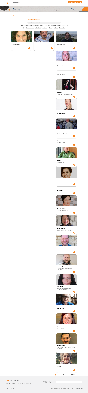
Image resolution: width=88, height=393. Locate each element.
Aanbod (13, 383)
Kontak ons (28, 383)
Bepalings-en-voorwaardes (67, 388)
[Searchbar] (44, 23)
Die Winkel (18, 383)
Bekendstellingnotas (55, 388)
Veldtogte (8, 383)
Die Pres (23, 383)
